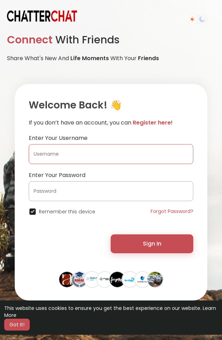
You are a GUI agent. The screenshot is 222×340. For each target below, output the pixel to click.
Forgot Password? (172, 211)
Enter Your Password (57, 175)
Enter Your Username (58, 138)
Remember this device (67, 211)
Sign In (152, 244)
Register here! (153, 123)
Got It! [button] (17, 324)
